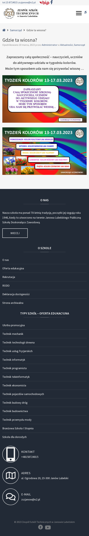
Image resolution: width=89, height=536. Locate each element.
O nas (5, 260)
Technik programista (14, 368)
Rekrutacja (8, 277)
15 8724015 (12, 2)
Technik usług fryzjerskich (17, 351)
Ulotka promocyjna (13, 325)
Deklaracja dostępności (16, 294)
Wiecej (15, 233)
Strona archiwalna (12, 303)
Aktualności (66, 44)
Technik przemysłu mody (16, 419)
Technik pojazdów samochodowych (23, 394)
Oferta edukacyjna (13, 268)
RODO (6, 285)
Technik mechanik (12, 334)
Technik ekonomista (14, 385)
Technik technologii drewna (18, 342)
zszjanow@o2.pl (27, 2)
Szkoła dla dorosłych (14, 437)
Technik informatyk (13, 359)
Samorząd (16, 30)
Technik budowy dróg (15, 402)
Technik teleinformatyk (16, 377)
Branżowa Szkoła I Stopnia (17, 428)
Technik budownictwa (15, 411)
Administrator (50, 44)
